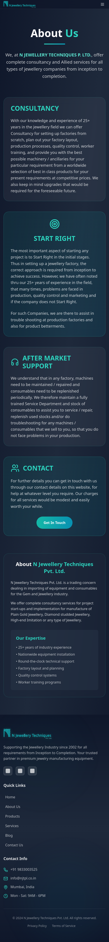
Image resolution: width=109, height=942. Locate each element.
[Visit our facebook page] (7, 771)
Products (12, 816)
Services (12, 825)
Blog (9, 835)
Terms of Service (64, 926)
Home (10, 797)
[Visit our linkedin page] (20, 771)
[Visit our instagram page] (32, 771)
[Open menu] (102, 4)
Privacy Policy (37, 926)
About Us (12, 806)
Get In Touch (54, 522)
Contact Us (14, 845)
